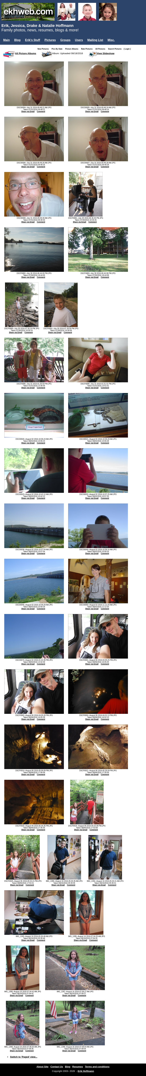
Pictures (50, 40)
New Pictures (44, 49)
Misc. (111, 40)
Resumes (77, 1066)
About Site (42, 1066)
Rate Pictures (87, 49)
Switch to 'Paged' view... (23, 1057)
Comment (41, 111)
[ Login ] (127, 49)
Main (6, 40)
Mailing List (95, 40)
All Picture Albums (25, 53)
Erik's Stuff (32, 40)
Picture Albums (72, 49)
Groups (65, 40)
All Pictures (101, 49)
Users (79, 40)
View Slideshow (106, 53)
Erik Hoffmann (86, 1071)
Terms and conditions (97, 1066)
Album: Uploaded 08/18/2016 (67, 53)
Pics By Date (58, 49)
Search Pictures (115, 49)
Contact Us (56, 1066)
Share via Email (28, 111)
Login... (9, 46)
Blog (17, 40)
